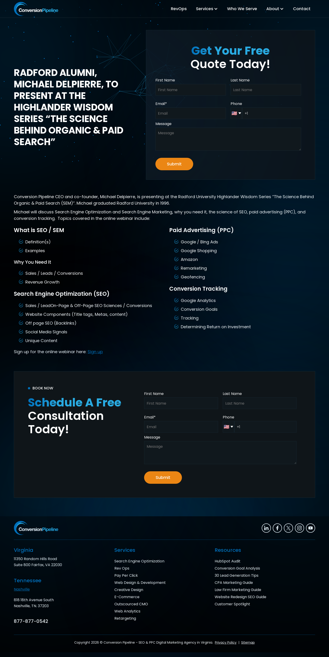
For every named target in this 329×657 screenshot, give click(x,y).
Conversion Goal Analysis (237, 568)
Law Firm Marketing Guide (238, 589)
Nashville (22, 589)
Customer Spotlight (232, 604)
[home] (36, 9)
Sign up (95, 352)
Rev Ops (121, 568)
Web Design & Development (140, 582)
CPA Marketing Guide (234, 582)
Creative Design (128, 589)
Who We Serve (242, 9)
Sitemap (248, 642)
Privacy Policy (226, 642)
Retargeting (125, 618)
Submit (174, 164)
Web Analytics (127, 611)
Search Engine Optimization (139, 561)
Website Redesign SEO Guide (240, 597)
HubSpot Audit (227, 561)
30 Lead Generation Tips (236, 575)
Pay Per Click (126, 575)
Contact (302, 9)
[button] (206, 9)
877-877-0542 (31, 621)
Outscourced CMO (131, 604)
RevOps (179, 9)
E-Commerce (126, 597)
